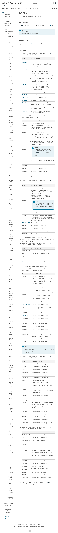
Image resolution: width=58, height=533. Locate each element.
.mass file (11, 234)
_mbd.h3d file (11, 372)
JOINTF (24, 85)
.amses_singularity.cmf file (11, 104)
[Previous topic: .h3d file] (53, 9)
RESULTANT (25, 111)
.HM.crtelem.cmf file (11, 189)
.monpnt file (11, 245)
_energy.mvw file (11, 320)
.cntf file (11, 114)
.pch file (11, 257)
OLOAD (24, 103)
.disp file (11, 132)
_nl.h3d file (10, 401)
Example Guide (9, 503)
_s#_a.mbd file (11, 423)
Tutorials (7, 21)
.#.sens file (10, 86)
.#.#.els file (10, 50)
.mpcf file (11, 248)
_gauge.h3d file (11, 346)
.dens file (11, 124)
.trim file (11, 304)
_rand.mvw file (11, 409)
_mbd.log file (11, 375)
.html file (11, 212)
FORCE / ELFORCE (24, 61)
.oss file (10, 252)
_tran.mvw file (11, 487)
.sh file (10, 289)
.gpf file (10, 160)
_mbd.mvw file (11, 383)
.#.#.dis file (10, 43)
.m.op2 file (10, 227)
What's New (8, 17)
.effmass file (11, 141)
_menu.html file (11, 390)
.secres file (10, 282)
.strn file (11, 297)
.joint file (11, 218)
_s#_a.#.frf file (11, 416)
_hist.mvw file (11, 353)
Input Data (9, 29)
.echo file (11, 138)
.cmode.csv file (11, 111)
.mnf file (11, 238)
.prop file (11, 267)
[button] (4, 14)
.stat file (11, 295)
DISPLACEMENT (26, 223)
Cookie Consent (41, 526)
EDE (23, 259)
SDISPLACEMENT (26, 304)
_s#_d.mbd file (11, 438)
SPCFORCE (24, 95)
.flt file (10, 149)
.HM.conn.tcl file (11, 184)
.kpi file (10, 222)
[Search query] (43, 3)
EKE (23, 160)
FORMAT (49, 25)
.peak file (11, 263)
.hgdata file (10, 170)
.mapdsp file (11, 231)
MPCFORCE (25, 97)
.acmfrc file (10, 95)
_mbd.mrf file (11, 379)
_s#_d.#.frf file (11, 431)
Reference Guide (10, 8)
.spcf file (11, 293)
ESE (23, 107)
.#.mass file (10, 81)
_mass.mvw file (11, 368)
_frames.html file (11, 335)
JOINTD (24, 92)
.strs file (11, 300)
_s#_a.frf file (11, 420)
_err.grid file (11, 324)
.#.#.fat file (10, 54)
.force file (11, 151)
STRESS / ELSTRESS (24, 70)
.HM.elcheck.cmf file (11, 194)
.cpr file (10, 120)
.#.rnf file (11, 84)
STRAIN (24, 79)
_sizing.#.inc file (11, 476)
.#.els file (11, 67)
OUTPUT (21, 27)
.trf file (10, 302)
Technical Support (33, 526)
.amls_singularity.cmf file (11, 99)
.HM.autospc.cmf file (11, 177)
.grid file (11, 163)
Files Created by (28, 8)
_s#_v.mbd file (11, 456)
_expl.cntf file (11, 327)
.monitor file (11, 241)
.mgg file (11, 236)
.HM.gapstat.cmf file (11, 208)
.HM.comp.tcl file (11, 181)
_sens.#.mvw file (11, 464)
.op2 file (11, 250)
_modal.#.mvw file (11, 394)
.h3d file (11, 165)
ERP (23, 262)
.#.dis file (11, 57)
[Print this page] (56, 9)
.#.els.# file (10, 69)
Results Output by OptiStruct (30, 43)
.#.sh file (11, 90)
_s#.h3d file (10, 412)
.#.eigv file (10, 64)
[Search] (52, 3)
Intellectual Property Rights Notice (21, 526)
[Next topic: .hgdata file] (54, 9)
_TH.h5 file (10, 480)
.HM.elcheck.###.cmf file (11, 199)
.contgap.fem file (11, 117)
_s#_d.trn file (11, 442)
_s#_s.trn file (11, 445)
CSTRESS (24, 174)
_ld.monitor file (11, 361)
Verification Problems (8, 506)
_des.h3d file (11, 310)
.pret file (11, 265)
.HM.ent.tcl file (11, 204)
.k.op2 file (11, 220)
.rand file (11, 269)
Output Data (17, 8)
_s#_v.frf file (11, 453)
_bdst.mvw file (11, 307)
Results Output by (10, 497)
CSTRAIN (24, 177)
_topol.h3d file (11, 484)
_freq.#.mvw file (11, 339)
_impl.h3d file (11, 357)
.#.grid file (10, 73)
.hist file (11, 173)
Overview (7, 19)
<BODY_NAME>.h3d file (11, 492)
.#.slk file (11, 92)
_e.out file (11, 317)
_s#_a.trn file (11, 427)
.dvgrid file (10, 135)
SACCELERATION (26, 321)
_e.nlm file (10, 314)
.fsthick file (10, 154)
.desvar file (10, 127)
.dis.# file (11, 130)
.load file (11, 224)
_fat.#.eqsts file (11, 331)
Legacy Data (9, 501)
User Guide (8, 23)
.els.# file (11, 144)
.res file (10, 279)
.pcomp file (10, 260)
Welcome (7, 14)
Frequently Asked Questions (8, 510)
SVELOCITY (25, 315)
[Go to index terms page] (54, 4)
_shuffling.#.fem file (11, 468)
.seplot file (10, 285)
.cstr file (11, 122)
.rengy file (10, 276)
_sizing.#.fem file (11, 473)
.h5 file (36, 8)
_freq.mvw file (11, 342)
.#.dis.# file (10, 60)
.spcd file (11, 291)
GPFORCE (24, 100)
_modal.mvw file (11, 397)
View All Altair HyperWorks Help (8, 517)
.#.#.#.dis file (11, 39)
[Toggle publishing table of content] (3, 12)
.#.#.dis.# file (11, 47)
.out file (10, 255)
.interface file (11, 215)
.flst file (10, 146)
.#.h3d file (10, 77)
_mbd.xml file (11, 386)
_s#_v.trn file (11, 460)
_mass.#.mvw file (11, 364)
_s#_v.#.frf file (11, 449)
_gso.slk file (10, 350)
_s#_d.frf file (11, 434)
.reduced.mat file (11, 272)
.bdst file (11, 108)
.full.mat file (11, 157)
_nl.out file (10, 405)
